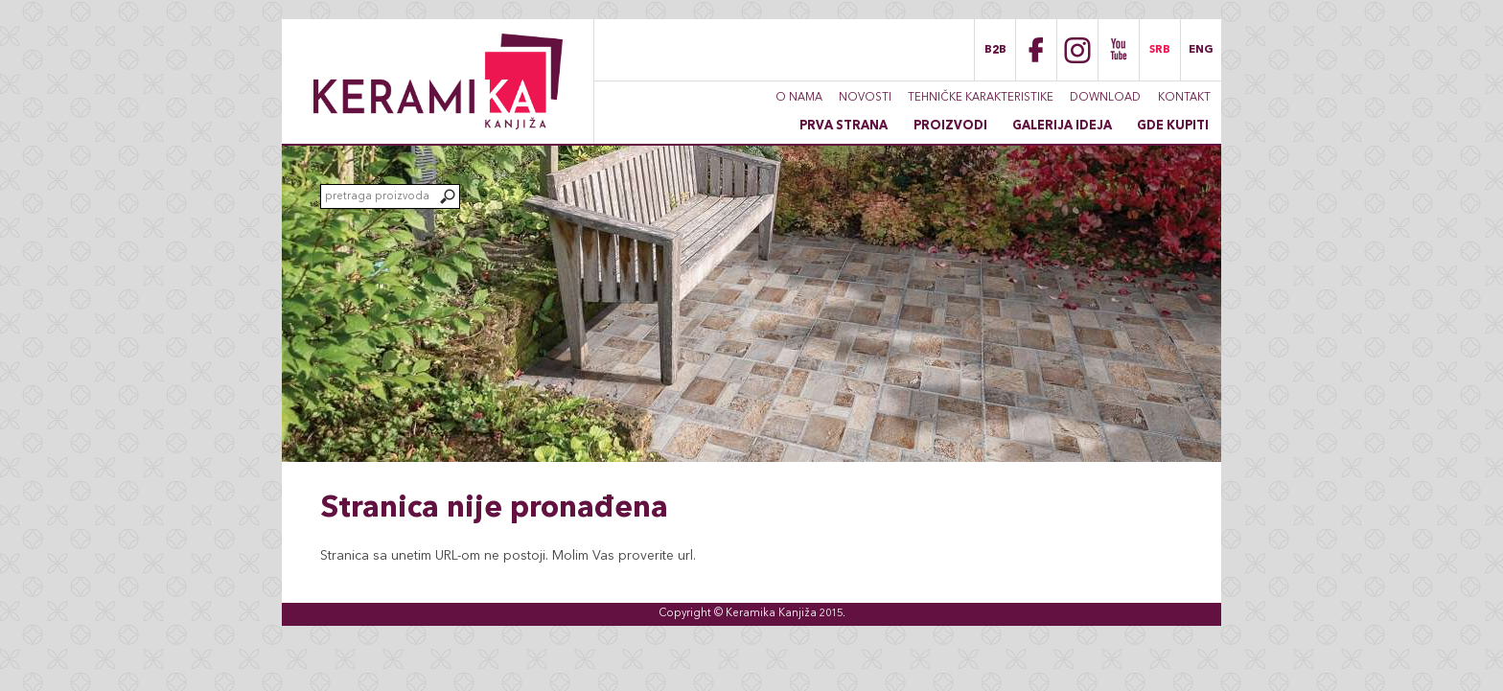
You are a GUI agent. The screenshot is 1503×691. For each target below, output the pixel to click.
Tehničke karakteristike (980, 98)
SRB (1159, 50)
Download (1105, 98)
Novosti (865, 98)
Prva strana (843, 126)
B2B (995, 50)
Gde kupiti (1173, 126)
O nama (798, 98)
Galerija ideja (1062, 126)
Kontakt (1184, 98)
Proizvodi (950, 126)
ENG (1201, 50)
